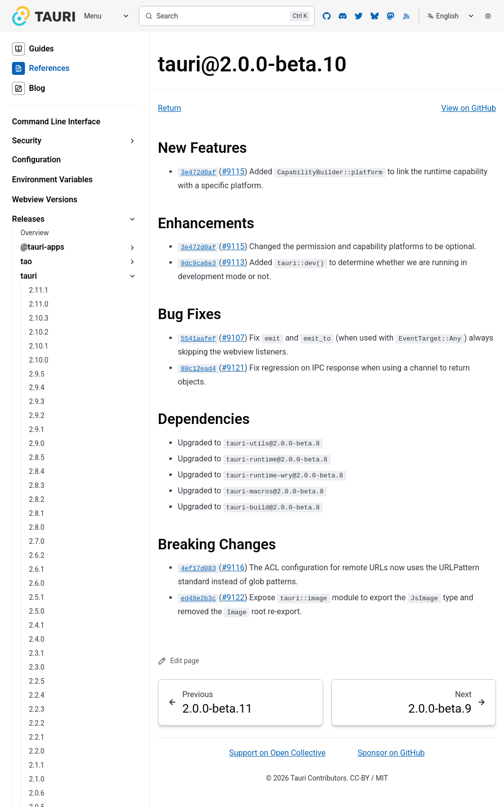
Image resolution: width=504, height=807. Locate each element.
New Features (202, 147)
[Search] (227, 16)
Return (169, 108)
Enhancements (206, 223)
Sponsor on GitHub (391, 753)
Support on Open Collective (277, 753)
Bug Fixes (189, 314)
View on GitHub (468, 108)
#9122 (233, 597)
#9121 (233, 368)
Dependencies (204, 418)
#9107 (233, 338)
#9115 (233, 171)
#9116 (233, 567)
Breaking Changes (217, 544)
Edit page (178, 661)
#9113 (233, 262)
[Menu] (103, 16)
